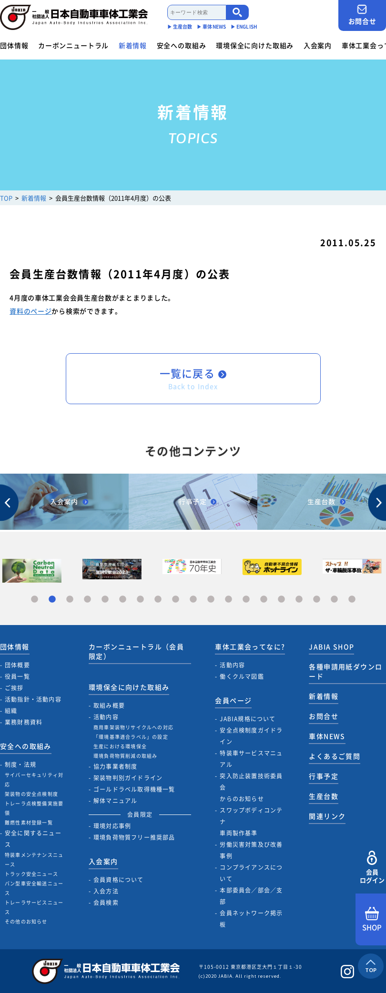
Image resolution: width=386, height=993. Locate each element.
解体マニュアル (115, 800)
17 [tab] (317, 600)
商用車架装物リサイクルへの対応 (133, 727)
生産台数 (323, 796)
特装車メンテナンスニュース (34, 859)
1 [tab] (34, 600)
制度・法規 (20, 764)
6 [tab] (123, 600)
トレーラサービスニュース (34, 907)
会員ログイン (372, 867)
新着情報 (133, 45)
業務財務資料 (23, 722)
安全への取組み (181, 45)
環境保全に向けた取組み (255, 45)
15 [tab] (281, 600)
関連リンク (327, 816)
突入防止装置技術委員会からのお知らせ (251, 787)
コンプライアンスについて (251, 873)
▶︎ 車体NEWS (211, 26)
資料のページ (30, 311)
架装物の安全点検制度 (31, 793)
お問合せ (362, 15)
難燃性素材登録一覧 (29, 822)
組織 (11, 710)
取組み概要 (109, 705)
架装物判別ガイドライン (128, 778)
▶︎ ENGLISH (244, 26)
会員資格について (118, 879)
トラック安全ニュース (31, 873)
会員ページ (233, 700)
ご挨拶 (14, 688)
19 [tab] (352, 600)
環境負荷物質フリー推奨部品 (134, 837)
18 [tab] (334, 600)
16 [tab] (299, 600)
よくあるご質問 (334, 756)
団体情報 (14, 45)
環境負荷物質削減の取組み (125, 755)
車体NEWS (327, 736)
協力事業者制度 (115, 766)
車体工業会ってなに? (250, 646)
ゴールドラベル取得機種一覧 (134, 789)
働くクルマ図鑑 (242, 676)
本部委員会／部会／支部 (251, 896)
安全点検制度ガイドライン (251, 736)
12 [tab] (228, 600)
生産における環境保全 (120, 746)
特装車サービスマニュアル (251, 759)
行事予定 (323, 776)
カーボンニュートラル (73, 45)
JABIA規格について (247, 719)
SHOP (372, 920)
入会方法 (106, 891)
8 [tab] (158, 600)
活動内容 (106, 717)
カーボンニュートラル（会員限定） (136, 651)
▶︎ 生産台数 (180, 26)
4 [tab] (87, 600)
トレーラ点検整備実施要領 (34, 808)
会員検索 (106, 902)
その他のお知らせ (26, 921)
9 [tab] (176, 600)
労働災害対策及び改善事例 (251, 850)
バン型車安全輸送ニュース (34, 888)
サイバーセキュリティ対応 (34, 779)
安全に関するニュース (33, 839)
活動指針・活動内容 (33, 699)
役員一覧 (17, 676)
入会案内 (318, 45)
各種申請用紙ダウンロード (345, 671)
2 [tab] (52, 600)
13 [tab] (246, 600)
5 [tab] (105, 600)
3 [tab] (70, 600)
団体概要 (17, 665)
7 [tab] (140, 600)
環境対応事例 (112, 826)
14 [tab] (264, 600)
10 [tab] (193, 600)
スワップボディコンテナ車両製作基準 (251, 821)
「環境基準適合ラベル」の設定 (130, 736)
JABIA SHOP (331, 646)
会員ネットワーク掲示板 (251, 919)
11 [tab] (211, 600)
